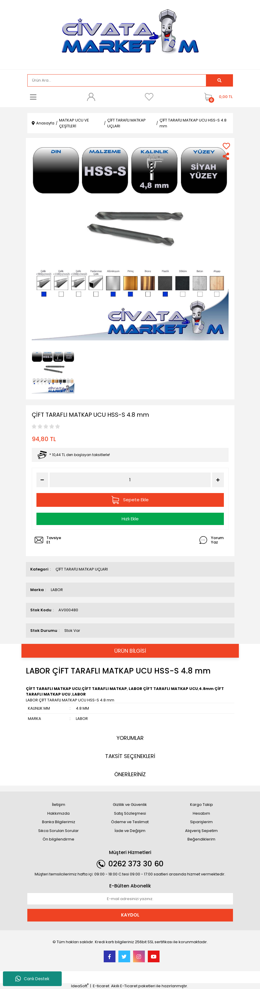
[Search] (117, 80)
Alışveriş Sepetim (201, 830)
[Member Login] (91, 97)
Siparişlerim (201, 822)
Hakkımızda (58, 813)
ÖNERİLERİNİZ (130, 774)
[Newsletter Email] (130, 899)
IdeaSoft (79, 986)
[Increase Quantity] (218, 479)
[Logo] (130, 34)
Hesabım (201, 813)
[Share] (226, 156)
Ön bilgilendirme (58, 839)
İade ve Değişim (130, 830)
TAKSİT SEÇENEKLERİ (130, 756)
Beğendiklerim (201, 839)
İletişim (58, 804)
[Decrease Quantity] (42, 479)
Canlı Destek (32, 979)
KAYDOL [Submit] (130, 915)
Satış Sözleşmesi (130, 813)
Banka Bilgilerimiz (58, 822)
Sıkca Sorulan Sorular (58, 830)
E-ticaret (101, 986)
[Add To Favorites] (226, 146)
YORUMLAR (130, 738)
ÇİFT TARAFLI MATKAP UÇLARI (82, 569)
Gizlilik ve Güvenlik (130, 804)
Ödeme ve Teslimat (130, 822)
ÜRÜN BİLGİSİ (130, 650)
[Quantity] (130, 480)
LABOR (57, 590)
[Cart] (217, 97)
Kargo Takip (201, 804)
